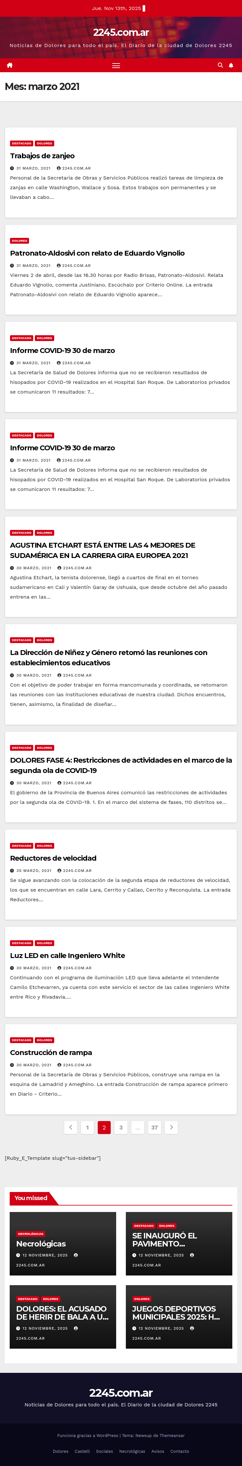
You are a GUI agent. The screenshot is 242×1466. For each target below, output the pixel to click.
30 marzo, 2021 (34, 568)
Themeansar (172, 1435)
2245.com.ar (121, 32)
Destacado (21, 143)
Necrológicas (30, 1234)
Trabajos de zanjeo (42, 156)
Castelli (82, 1451)
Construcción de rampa (51, 1053)
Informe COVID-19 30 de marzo (62, 350)
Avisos (157, 1451)
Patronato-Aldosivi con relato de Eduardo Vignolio (97, 253)
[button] (220, 65)
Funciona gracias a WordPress (88, 1435)
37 (154, 1127)
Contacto (179, 1451)
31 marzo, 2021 (34, 168)
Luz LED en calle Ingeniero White (67, 955)
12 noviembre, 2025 (46, 1255)
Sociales (104, 1451)
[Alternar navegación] (116, 65)
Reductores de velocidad (53, 858)
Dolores (44, 143)
